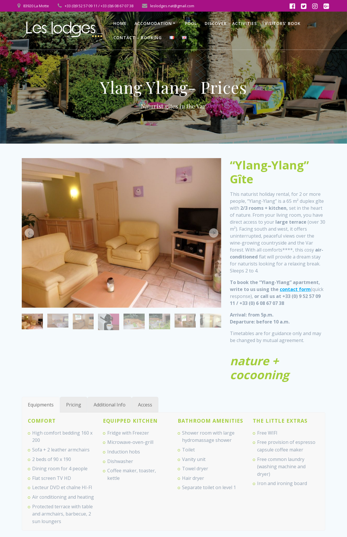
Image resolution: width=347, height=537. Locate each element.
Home (120, 23)
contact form (295, 289)
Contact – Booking (137, 37)
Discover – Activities (231, 23)
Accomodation (153, 23)
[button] (29, 233)
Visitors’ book (283, 23)
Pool (191, 23)
